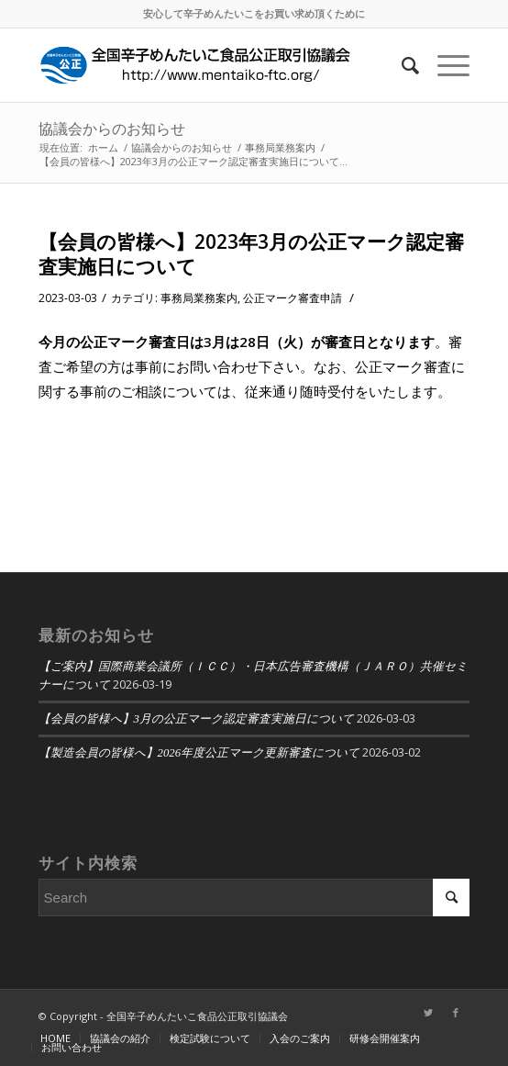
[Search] (401, 65)
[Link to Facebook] (455, 1013)
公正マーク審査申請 (292, 298)
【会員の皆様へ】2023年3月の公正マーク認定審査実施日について (251, 254)
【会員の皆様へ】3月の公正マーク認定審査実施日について (196, 719)
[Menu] (444, 65)
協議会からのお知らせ (112, 128)
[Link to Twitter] (428, 1013)
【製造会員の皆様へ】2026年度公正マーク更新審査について (199, 752)
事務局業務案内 (198, 298)
